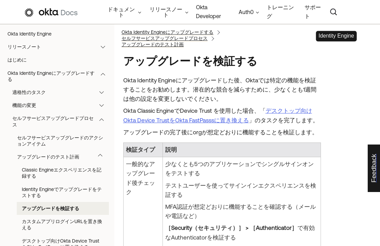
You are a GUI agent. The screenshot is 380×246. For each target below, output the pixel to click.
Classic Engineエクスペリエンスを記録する (61, 173)
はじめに (17, 60)
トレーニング (280, 11)
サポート (313, 11)
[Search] (333, 11)
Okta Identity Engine (30, 34)
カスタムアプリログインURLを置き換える (62, 224)
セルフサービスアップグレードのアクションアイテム (60, 141)
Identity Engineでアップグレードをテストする (62, 192)
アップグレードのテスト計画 (63, 156)
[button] (104, 46)
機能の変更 (61, 105)
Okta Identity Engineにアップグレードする (60, 76)
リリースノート (60, 46)
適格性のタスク (61, 92)
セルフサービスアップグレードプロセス (61, 121)
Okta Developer (208, 11)
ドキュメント (121, 12)
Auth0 (246, 12)
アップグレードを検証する (50, 208)
